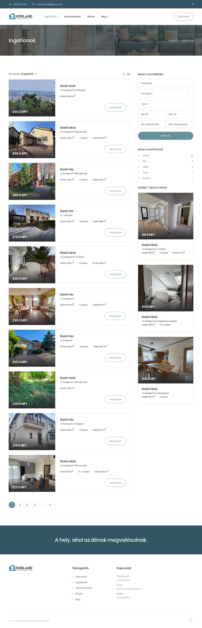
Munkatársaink (72, 16)
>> (50, 505)
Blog (104, 16)
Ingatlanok (51, 16)
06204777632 (123, 580)
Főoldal (173, 40)
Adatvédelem (123, 597)
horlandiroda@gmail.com (129, 589)
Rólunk (91, 16)
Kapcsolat (81, 576)
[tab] (124, 74)
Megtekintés (115, 107)
